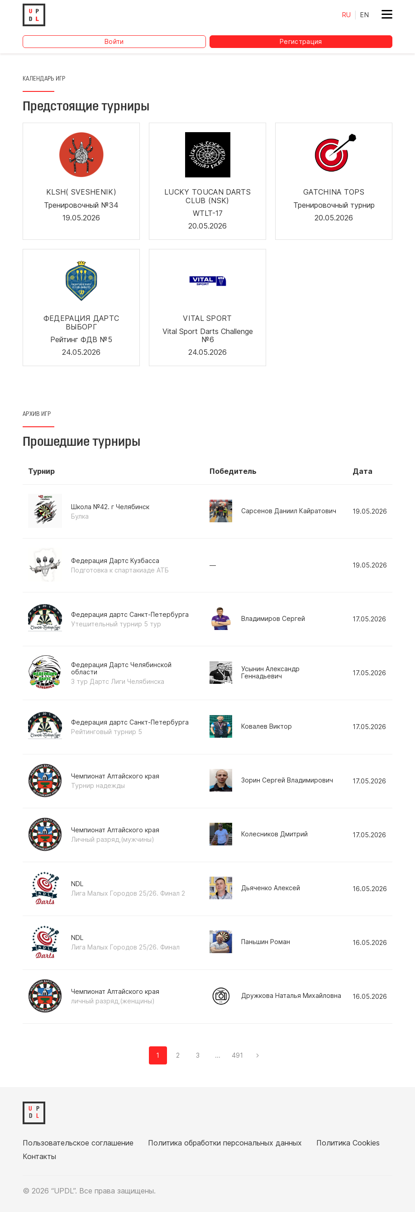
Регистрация (301, 41)
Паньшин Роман (250, 941)
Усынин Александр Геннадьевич (255, 672)
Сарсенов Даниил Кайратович (273, 511)
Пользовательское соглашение (78, 1143)
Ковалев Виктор (251, 726)
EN (364, 15)
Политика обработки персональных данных (225, 1143)
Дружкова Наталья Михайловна (275, 995)
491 (237, 1055)
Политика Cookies (348, 1143)
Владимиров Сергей (257, 618)
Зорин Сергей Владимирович (271, 780)
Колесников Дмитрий (259, 834)
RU (346, 15)
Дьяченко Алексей (255, 888)
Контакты (39, 1156)
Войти (114, 41)
